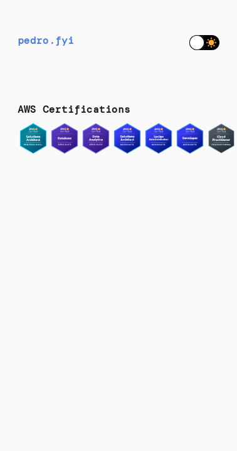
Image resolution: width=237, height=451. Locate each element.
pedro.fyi (46, 40)
